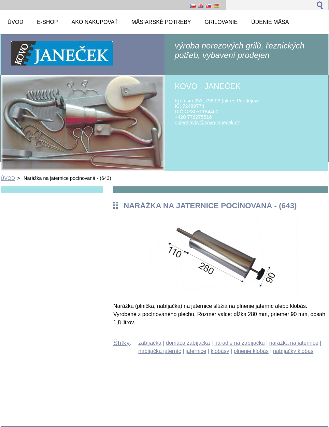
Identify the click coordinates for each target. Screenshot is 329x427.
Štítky (121, 342)
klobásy (220, 351)
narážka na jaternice (293, 343)
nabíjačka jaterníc (159, 351)
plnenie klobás (251, 351)
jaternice (196, 351)
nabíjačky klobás (293, 351)
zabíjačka (149, 343)
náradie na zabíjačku (239, 343)
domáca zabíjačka (188, 343)
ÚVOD (8, 178)
